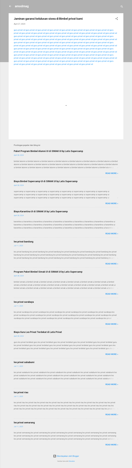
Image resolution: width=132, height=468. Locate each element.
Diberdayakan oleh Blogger (66, 456)
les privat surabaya (24, 302)
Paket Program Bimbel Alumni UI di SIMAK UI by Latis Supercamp (48, 151)
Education (72, 461)
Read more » (111, 173)
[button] (116, 19)
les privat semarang (24, 422)
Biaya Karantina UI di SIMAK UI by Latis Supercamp (41, 211)
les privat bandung (23, 241)
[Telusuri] (121, 7)
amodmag (22, 6)
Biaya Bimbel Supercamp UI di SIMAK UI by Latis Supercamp (45, 181)
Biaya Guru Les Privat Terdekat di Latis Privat (38, 332)
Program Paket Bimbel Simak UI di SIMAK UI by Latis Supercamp (48, 271)
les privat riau (21, 392)
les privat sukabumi (24, 362)
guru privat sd (19, 30)
